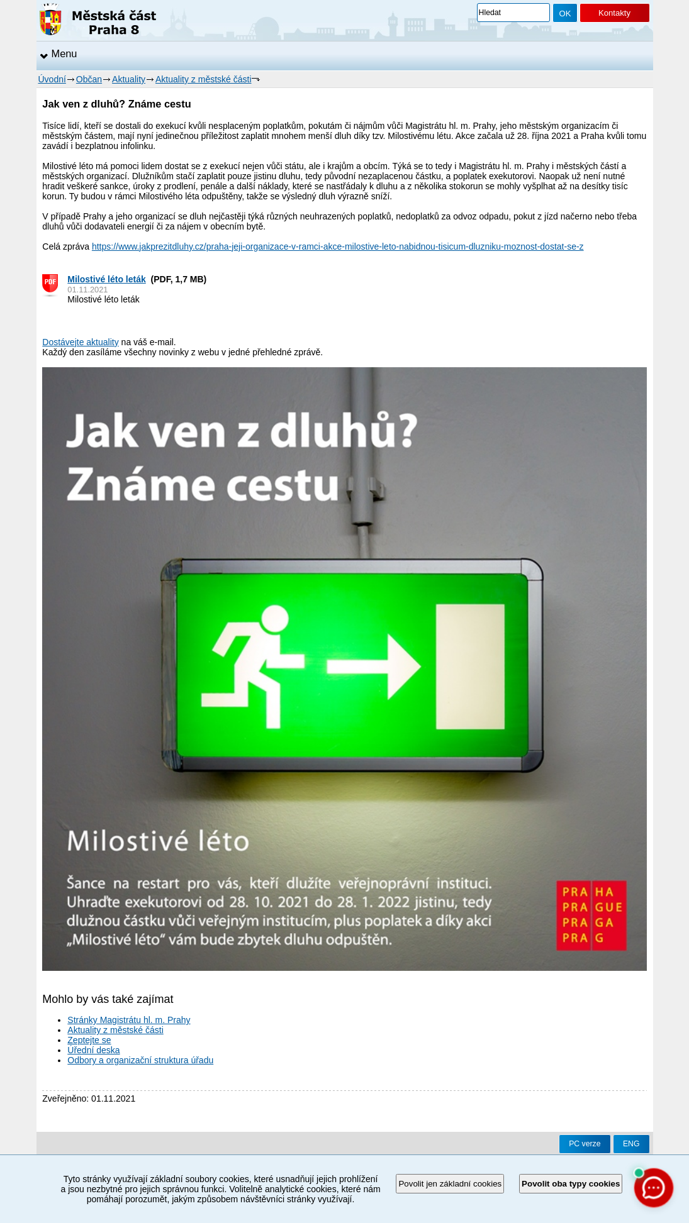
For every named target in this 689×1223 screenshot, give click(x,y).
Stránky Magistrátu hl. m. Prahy (128, 1020)
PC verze (584, 1143)
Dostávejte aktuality (80, 342)
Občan (89, 79)
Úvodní (52, 79)
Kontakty (614, 13)
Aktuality (128, 79)
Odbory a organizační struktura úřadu (140, 1060)
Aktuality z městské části (203, 79)
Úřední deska (93, 1050)
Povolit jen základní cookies (449, 1183)
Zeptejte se (89, 1040)
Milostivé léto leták (106, 279)
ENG (631, 1143)
